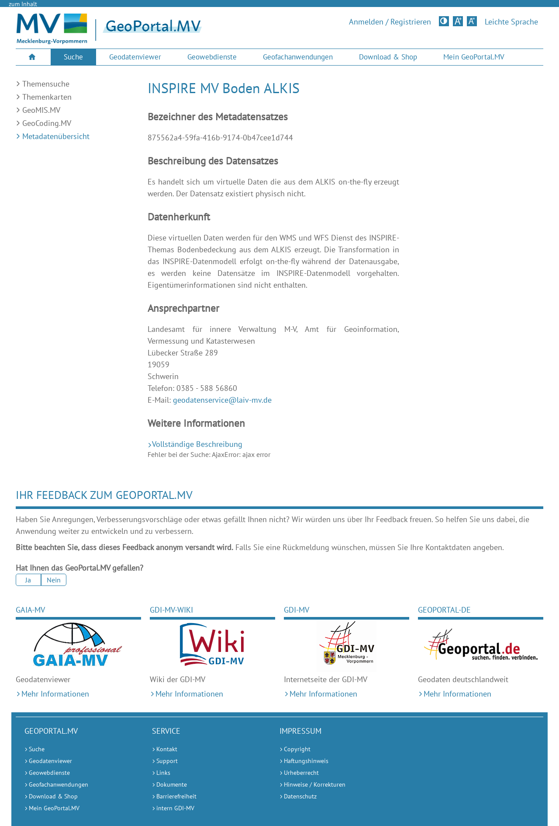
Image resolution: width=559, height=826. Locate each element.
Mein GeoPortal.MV (473, 57)
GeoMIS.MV (41, 110)
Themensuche (45, 84)
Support (167, 761)
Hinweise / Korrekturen (314, 784)
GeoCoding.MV (46, 123)
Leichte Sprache (511, 22)
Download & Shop (388, 57)
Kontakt (166, 749)
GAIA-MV (30, 610)
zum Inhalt (23, 4)
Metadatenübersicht (56, 136)
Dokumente (171, 784)
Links (163, 773)
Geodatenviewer (135, 57)
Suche (73, 57)
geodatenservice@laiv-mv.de (222, 400)
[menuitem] (33, 57)
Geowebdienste (212, 57)
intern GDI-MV (175, 808)
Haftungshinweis (306, 761)
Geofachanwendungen (298, 57)
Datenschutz (300, 796)
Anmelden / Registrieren (390, 22)
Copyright (297, 749)
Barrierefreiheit (176, 796)
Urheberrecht (301, 773)
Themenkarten (47, 97)
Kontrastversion (445, 21)
